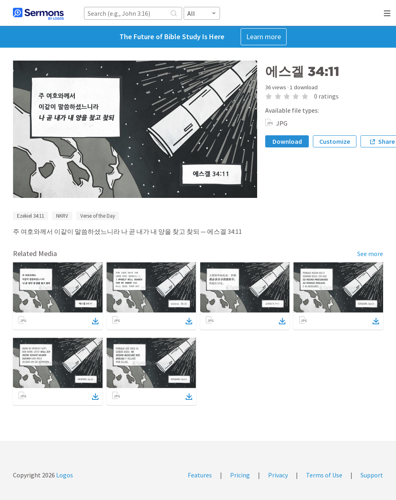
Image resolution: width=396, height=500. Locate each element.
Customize (334, 141)
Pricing (240, 475)
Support (371, 475)
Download (287, 141)
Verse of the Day (97, 215)
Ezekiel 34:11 (30, 215)
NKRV (62, 215)
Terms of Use (324, 475)
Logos (64, 475)
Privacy (278, 475)
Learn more (263, 36)
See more (370, 254)
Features (200, 475)
